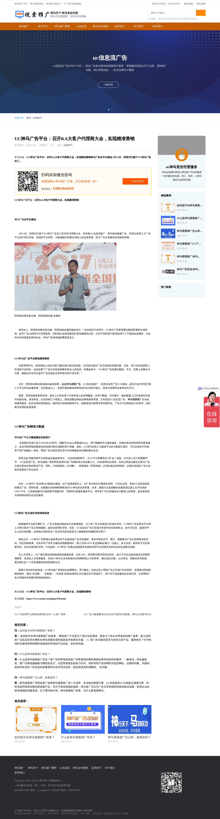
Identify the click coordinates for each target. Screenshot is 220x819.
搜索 (201, 12)
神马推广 (24, 25)
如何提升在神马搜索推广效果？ (37, 629)
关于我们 (139, 25)
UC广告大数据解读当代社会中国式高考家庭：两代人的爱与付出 (117, 613)
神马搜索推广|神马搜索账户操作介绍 (197, 255)
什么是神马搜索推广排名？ (35, 653)
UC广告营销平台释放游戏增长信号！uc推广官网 (39, 613)
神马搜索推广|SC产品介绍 (191, 242)
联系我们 (158, 25)
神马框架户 (53, 812)
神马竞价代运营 (69, 812)
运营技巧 (119, 25)
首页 (28, 117)
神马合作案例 (100, 25)
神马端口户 (40, 812)
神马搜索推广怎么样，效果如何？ (39, 676)
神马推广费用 (62, 25)
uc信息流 (81, 25)
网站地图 (201, 3)
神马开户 (43, 25)
